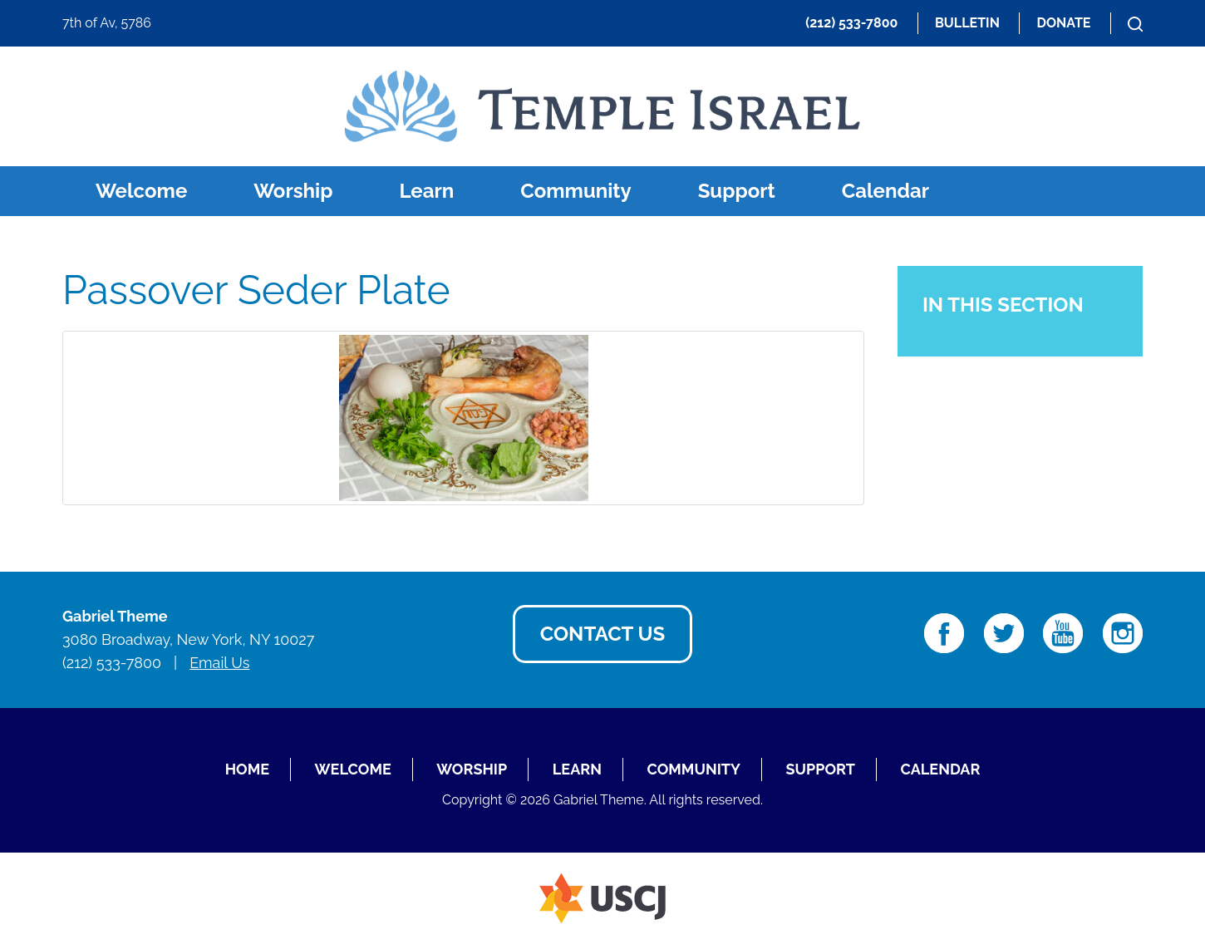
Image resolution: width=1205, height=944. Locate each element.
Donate (1063, 23)
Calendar (885, 191)
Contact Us (603, 634)
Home (247, 769)
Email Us (219, 662)
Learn (426, 191)
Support (736, 191)
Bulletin (967, 23)
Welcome (141, 191)
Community (575, 191)
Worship (292, 191)
